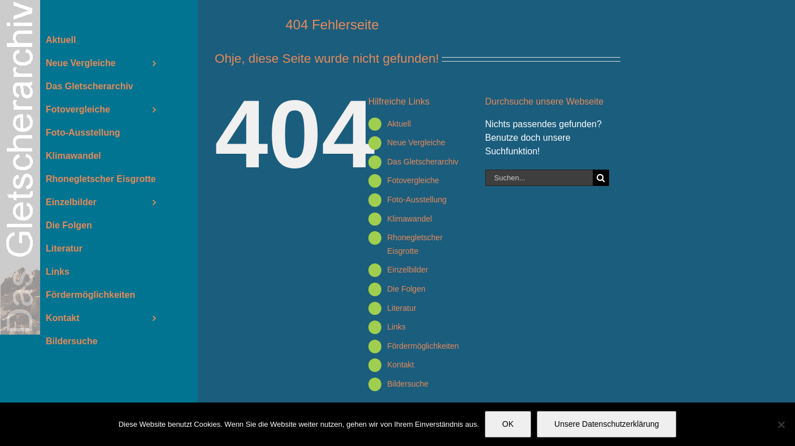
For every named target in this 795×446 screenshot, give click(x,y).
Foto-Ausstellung (416, 199)
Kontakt (400, 364)
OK (508, 423)
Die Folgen (406, 288)
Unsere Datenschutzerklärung (606, 423)
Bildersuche (407, 383)
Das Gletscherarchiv (422, 161)
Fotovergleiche (413, 180)
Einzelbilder (407, 269)
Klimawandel (409, 218)
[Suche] (601, 178)
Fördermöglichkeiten (423, 345)
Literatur (401, 308)
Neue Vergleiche (416, 142)
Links (396, 326)
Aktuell (399, 123)
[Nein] (781, 424)
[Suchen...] (539, 178)
